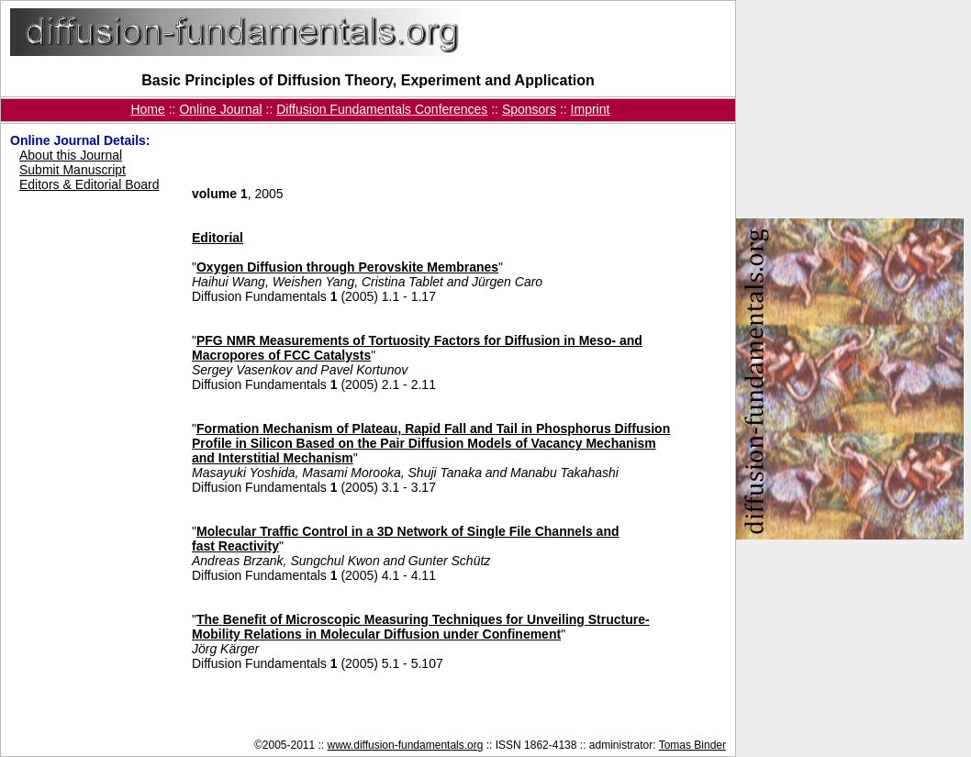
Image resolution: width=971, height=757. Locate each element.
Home (147, 109)
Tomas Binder (692, 745)
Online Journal (220, 109)
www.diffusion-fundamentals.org (406, 745)
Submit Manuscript (72, 169)
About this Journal (70, 155)
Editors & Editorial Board (89, 184)
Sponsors (529, 109)
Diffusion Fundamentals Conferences (381, 109)
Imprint (590, 109)
